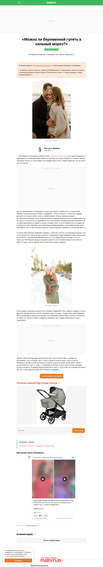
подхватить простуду (58, 156)
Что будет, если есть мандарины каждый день (36, 446)
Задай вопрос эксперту (42, 65)
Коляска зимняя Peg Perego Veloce (37, 383)
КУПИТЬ (21, 430)
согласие (7, 556)
